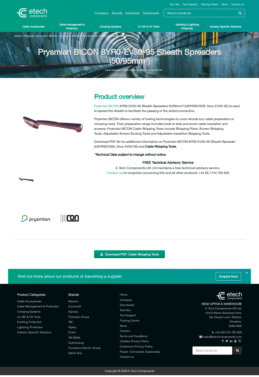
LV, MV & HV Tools (148, 26)
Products (29, 35)
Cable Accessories (33, 26)
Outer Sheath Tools (133, 70)
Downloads (151, 13)
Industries (132, 13)
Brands (117, 13)
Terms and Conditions (134, 336)
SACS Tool (75, 353)
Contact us (237, 4)
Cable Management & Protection (72, 26)
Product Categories (31, 294)
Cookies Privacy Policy (134, 341)
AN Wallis (74, 337)
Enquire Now (228, 276)
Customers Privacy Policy (136, 346)
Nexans (73, 301)
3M (70, 322)
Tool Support (190, 4)
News (224, 4)
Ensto (72, 332)
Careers (125, 330)
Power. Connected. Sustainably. (140, 351)
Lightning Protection (30, 327)
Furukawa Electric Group (84, 347)
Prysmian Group (78, 316)
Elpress (73, 311)
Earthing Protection (29, 322)
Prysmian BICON (47, 35)
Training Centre (209, 4)
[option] (52, 125)
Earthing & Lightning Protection (187, 26)
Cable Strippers (113, 70)
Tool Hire (174, 4)
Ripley (72, 327)
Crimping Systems (110, 26)
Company (101, 13)
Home (17, 35)
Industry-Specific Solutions (225, 26)
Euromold (74, 306)
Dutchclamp (76, 342)
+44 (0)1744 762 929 (227, 332)
